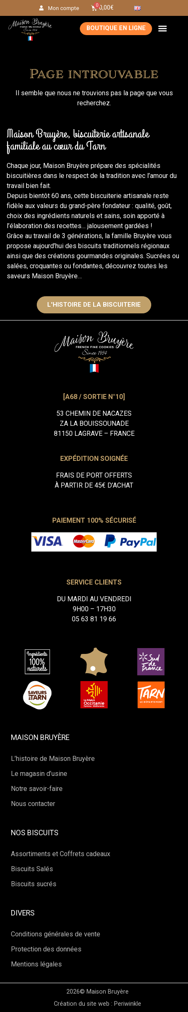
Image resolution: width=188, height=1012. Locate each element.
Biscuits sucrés (33, 884)
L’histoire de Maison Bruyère (53, 759)
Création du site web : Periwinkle (97, 1003)
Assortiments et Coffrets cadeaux (60, 854)
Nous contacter (33, 804)
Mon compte (63, 8)
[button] (162, 29)
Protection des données (46, 949)
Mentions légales (36, 964)
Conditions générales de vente (55, 934)
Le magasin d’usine (39, 774)
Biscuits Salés (32, 869)
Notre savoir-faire (37, 789)
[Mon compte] (41, 7)
